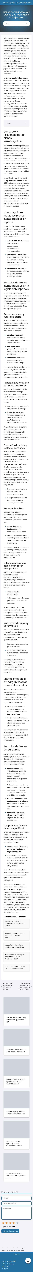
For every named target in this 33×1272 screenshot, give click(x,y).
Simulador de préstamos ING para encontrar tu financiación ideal (24, 986)
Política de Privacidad (8, 1261)
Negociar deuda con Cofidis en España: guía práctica (8, 986)
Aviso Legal (5, 1266)
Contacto (5, 1269)
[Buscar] (26, 23)
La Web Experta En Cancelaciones (16, 2)
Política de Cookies (8, 1264)
